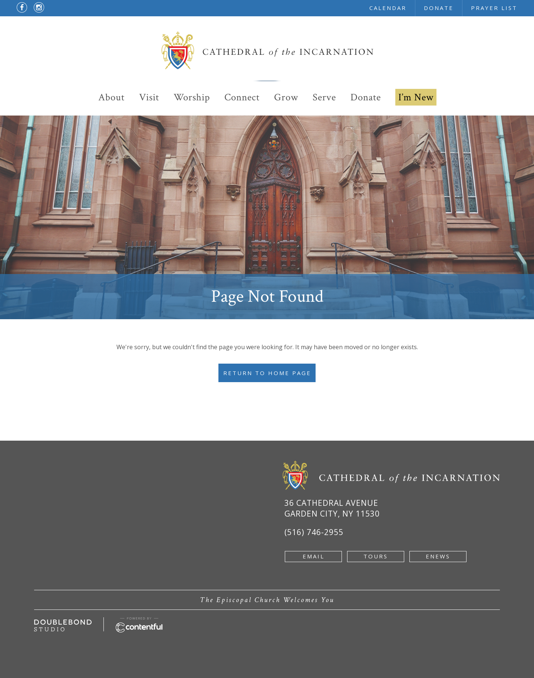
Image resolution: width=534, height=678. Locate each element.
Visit (149, 97)
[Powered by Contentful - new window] (139, 621)
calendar (387, 7)
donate (439, 7)
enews (438, 556)
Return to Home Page (267, 373)
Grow (286, 97)
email (313, 556)
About (111, 97)
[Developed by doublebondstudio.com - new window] (63, 623)
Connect (242, 97)
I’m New (416, 97)
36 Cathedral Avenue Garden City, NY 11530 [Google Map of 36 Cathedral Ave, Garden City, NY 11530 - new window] (332, 508)
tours (375, 556)
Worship (192, 97)
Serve (324, 97)
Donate (365, 97)
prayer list (494, 7)
